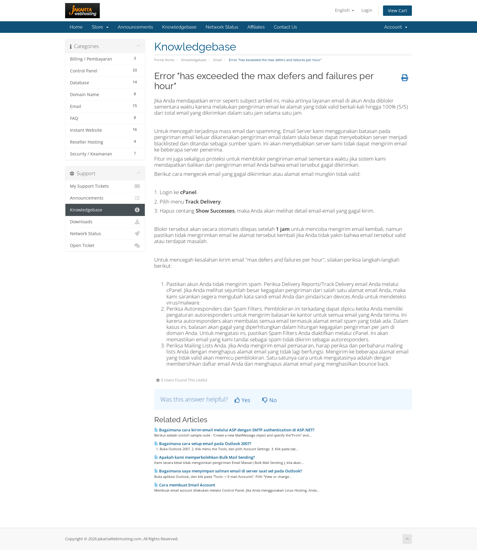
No (269, 400)
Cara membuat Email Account (184, 485)
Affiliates (256, 27)
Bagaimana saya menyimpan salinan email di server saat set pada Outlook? (228, 471)
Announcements (135, 27)
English (344, 10)
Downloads (105, 221)
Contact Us (285, 27)
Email (217, 59)
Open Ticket (105, 245)
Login (366, 10)
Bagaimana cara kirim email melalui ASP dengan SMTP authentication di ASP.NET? (234, 430)
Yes (242, 400)
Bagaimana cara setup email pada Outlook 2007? (202, 443)
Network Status (222, 27)
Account (395, 27)
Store (100, 27)
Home (76, 27)
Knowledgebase (179, 27)
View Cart (397, 10)
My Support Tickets (105, 186)
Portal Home (164, 59)
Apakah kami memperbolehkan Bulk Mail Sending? (204, 457)
